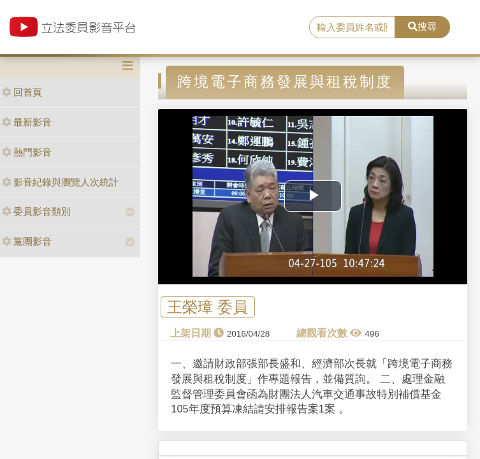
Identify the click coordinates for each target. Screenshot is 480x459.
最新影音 (27, 122)
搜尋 (422, 26)
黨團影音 (27, 241)
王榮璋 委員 (207, 307)
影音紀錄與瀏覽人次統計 (60, 182)
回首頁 (22, 92)
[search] (352, 27)
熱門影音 (27, 152)
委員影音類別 (36, 211)
